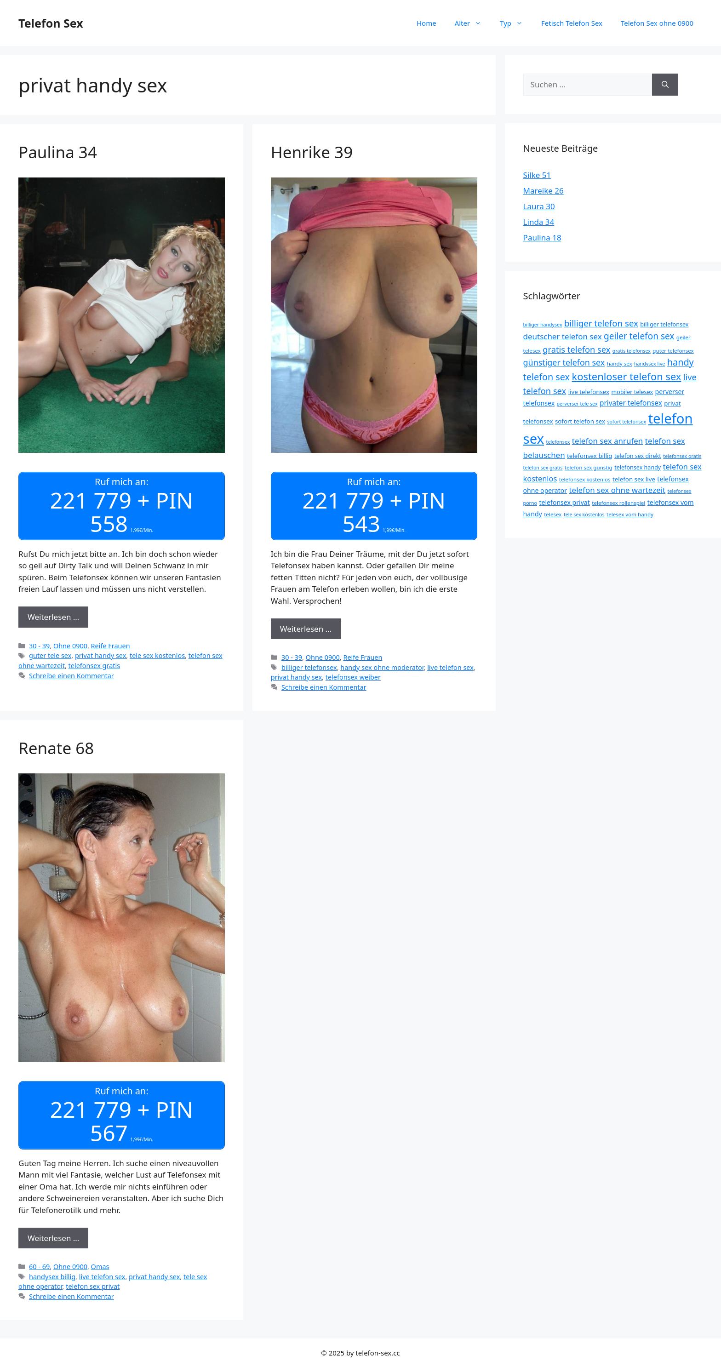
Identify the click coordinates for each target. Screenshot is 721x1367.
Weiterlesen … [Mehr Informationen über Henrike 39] (306, 628)
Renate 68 (56, 748)
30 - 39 (39, 645)
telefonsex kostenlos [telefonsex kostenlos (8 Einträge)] (585, 479)
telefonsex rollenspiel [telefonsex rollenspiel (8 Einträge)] (618, 502)
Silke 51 (537, 175)
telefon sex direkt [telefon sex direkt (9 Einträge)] (637, 456)
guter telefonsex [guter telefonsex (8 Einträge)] (672, 350)
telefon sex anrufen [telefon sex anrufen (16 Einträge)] (607, 440)
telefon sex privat (93, 1286)
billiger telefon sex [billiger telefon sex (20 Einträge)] (601, 323)
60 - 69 (39, 1266)
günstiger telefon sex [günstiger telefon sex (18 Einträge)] (564, 362)
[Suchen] (665, 85)
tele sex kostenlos (157, 655)
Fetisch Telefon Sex (571, 23)
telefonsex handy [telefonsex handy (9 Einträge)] (637, 467)
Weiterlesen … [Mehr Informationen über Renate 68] (53, 1237)
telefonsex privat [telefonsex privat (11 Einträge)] (564, 502)
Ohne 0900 (70, 645)
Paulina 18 (542, 237)
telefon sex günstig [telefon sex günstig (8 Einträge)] (588, 467)
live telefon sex (450, 667)
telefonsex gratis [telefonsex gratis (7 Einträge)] (682, 456)
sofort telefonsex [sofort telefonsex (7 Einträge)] (627, 421)
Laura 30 (539, 206)
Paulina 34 (57, 152)
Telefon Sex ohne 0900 (657, 23)
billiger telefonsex (309, 667)
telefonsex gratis (94, 665)
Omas (100, 1266)
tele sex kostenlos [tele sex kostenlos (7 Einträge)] (584, 514)
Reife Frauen (110, 645)
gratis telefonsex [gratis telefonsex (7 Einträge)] (631, 351)
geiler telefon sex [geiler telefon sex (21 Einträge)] (639, 336)
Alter (473, 23)
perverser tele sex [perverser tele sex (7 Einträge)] (577, 403)
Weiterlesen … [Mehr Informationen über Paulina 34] (53, 617)
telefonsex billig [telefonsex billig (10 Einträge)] (589, 456)
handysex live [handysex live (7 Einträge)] (649, 363)
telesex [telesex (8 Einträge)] (552, 514)
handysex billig (52, 1276)
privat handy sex (100, 655)
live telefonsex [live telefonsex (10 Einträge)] (589, 392)
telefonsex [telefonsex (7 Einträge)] (558, 442)
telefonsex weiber (353, 677)
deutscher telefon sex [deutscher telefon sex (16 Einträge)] (562, 336)
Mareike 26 (543, 190)
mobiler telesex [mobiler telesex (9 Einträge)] (632, 392)
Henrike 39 (312, 152)
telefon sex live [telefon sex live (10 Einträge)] (633, 479)
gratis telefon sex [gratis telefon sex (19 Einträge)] (576, 349)
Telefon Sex (50, 23)
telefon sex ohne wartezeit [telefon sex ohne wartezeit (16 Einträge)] (617, 490)
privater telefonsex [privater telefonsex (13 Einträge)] (631, 403)
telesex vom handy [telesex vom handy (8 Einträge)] (630, 514)
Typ (516, 23)
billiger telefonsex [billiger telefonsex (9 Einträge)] (664, 324)
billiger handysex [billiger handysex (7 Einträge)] (542, 324)
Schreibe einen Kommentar (71, 675)
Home (426, 23)
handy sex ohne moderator (381, 667)
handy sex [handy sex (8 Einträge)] (619, 363)
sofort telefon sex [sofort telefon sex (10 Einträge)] (580, 421)
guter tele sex (50, 655)
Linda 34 (539, 222)
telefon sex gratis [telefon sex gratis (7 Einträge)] (543, 467)
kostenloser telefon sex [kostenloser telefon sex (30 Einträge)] (626, 376)
